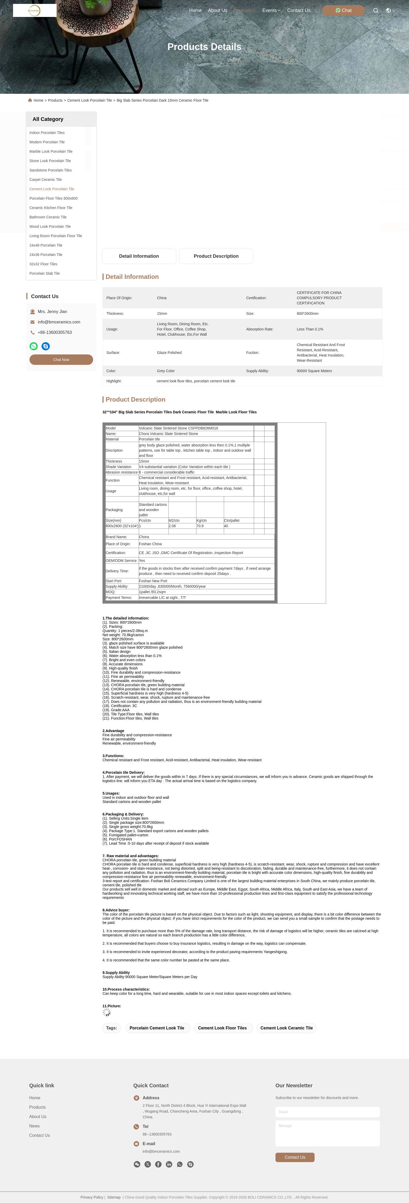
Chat (343, 10)
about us (217, 10)
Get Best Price (286, 227)
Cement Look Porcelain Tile (89, 100)
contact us (298, 10)
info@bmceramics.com (59, 322)
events (271, 10)
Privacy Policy (92, 1197)
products (244, 10)
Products (55, 100)
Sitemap (114, 1197)
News (34, 1126)
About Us (37, 1116)
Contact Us (39, 1135)
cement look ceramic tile (287, 1028)
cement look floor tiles (222, 1028)
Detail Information (139, 256)
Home (195, 10)
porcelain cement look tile (157, 1028)
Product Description (216, 256)
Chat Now (61, 360)
